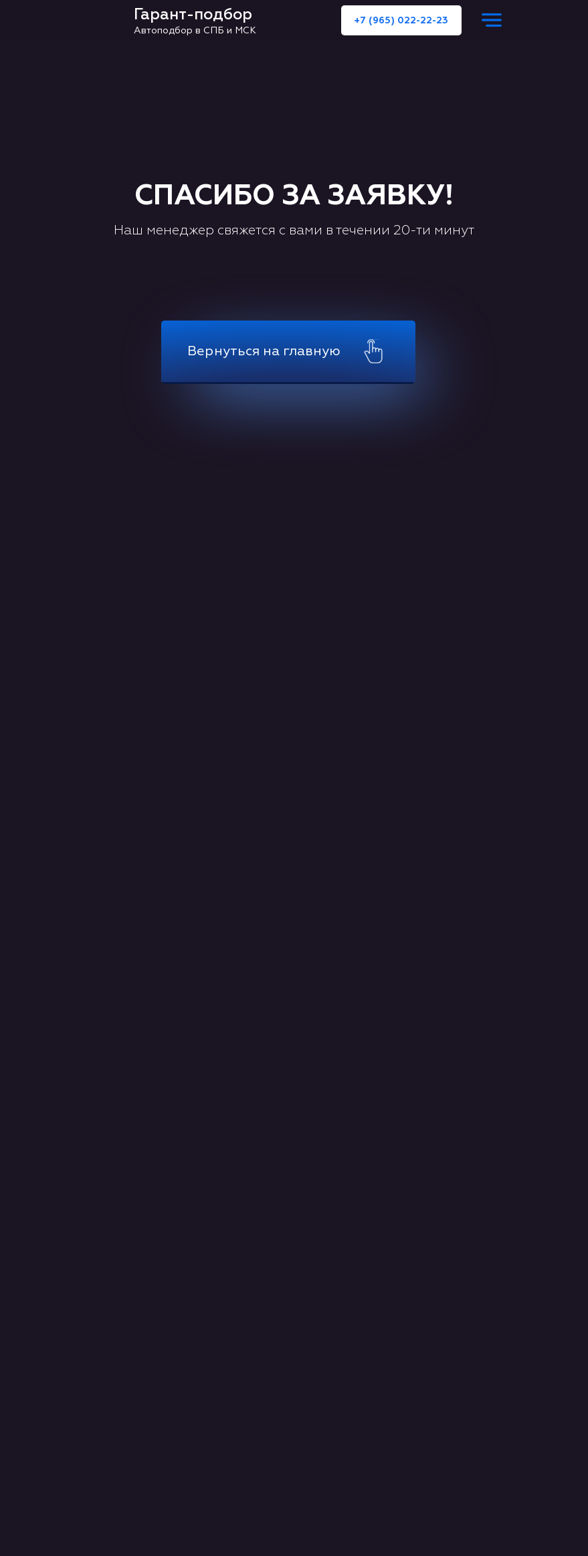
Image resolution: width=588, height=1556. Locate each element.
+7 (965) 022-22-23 (401, 20)
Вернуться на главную (263, 351)
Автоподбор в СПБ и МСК (195, 30)
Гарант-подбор (193, 14)
